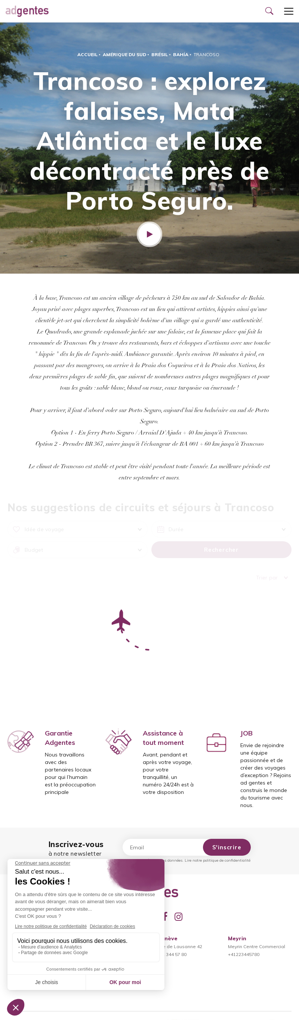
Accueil (87, 54)
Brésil (159, 54)
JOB (246, 733)
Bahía (180, 54)
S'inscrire (226, 847)
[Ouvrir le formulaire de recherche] (269, 11)
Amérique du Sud (124, 54)
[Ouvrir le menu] (288, 11)
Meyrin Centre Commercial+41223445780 (256, 946)
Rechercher (221, 549)
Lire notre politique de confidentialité (217, 860)
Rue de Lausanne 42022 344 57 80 (179, 946)
